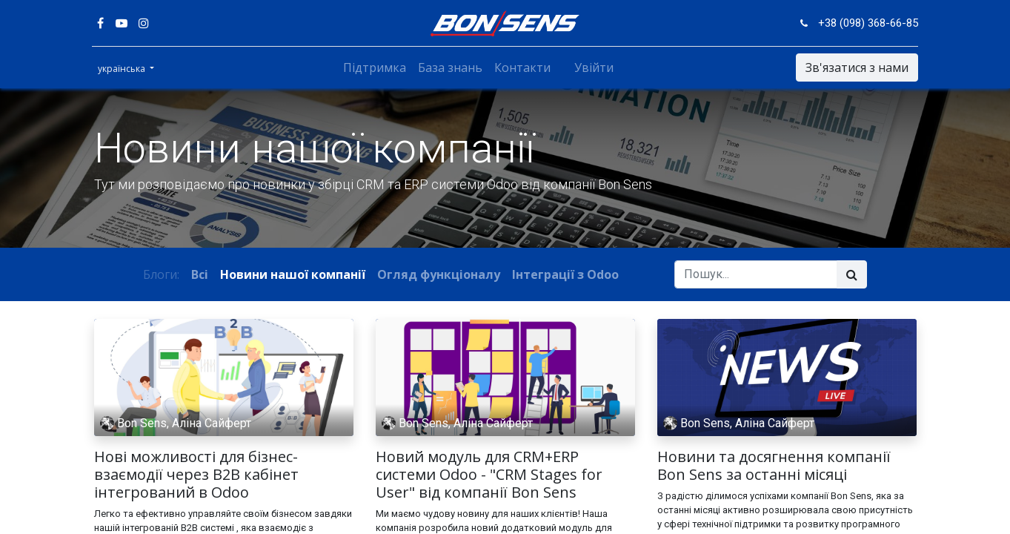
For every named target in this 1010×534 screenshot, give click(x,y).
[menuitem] (374, 67)
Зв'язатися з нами (854, 67)
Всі (199, 274)
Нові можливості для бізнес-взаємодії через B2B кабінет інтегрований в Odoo (196, 474)
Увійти (594, 67)
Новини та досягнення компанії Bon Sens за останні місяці (774, 466)
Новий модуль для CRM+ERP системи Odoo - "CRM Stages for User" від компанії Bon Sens (489, 474)
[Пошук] (852, 274)
